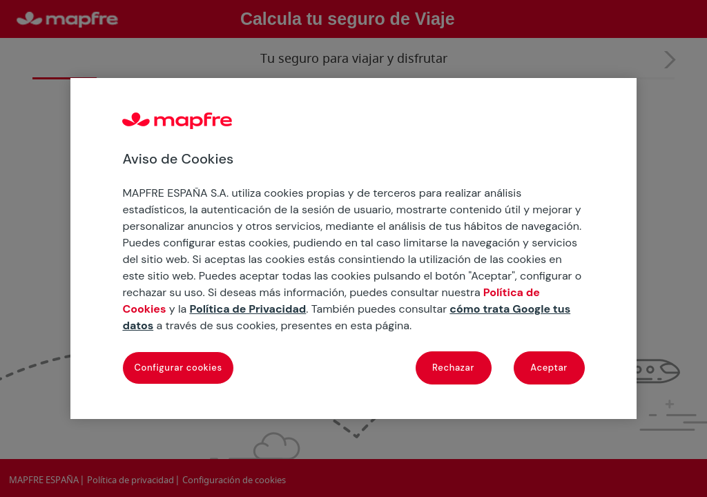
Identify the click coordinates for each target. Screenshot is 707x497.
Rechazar (453, 367)
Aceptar (549, 367)
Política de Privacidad (247, 309)
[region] (353, 248)
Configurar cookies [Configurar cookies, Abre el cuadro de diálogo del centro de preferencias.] (178, 367)
